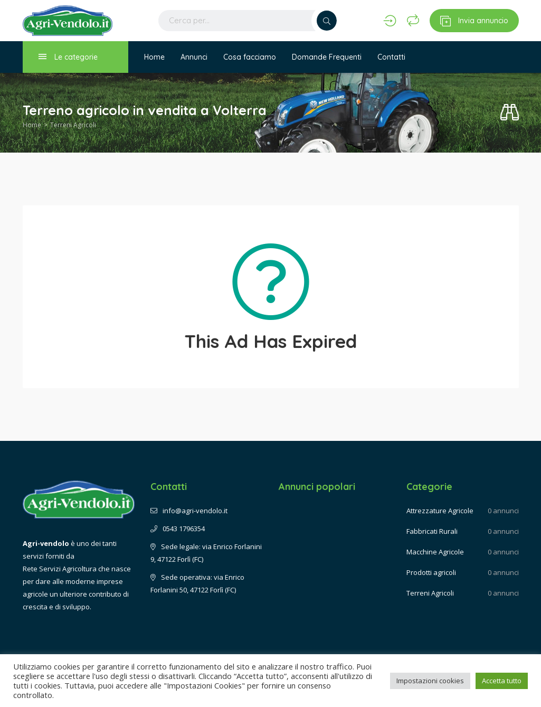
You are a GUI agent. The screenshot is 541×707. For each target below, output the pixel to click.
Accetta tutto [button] (501, 680)
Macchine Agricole (435, 552)
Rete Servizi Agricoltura (60, 568)
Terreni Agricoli (73, 124)
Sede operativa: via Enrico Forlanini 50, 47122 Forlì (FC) (197, 583)
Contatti (391, 57)
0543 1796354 (177, 528)
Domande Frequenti (327, 57)
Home (154, 57)
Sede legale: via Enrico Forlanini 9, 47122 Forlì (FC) (206, 553)
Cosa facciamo (249, 57)
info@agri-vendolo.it (188, 510)
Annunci (194, 57)
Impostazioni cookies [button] (430, 680)
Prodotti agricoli (431, 572)
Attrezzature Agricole (439, 510)
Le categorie (68, 56)
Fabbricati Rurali (432, 531)
